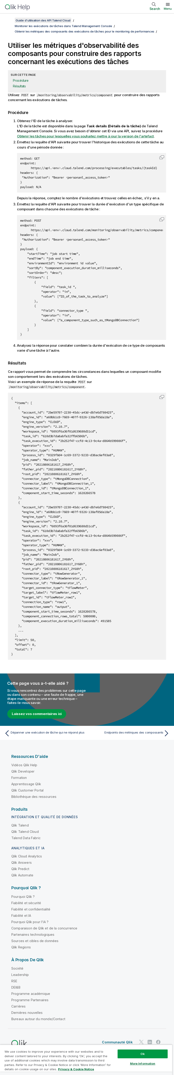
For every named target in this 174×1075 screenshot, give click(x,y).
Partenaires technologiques (32, 934)
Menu (168, 8)
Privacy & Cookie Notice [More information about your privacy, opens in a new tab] (76, 1069)
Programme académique (30, 994)
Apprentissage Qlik (26, 784)
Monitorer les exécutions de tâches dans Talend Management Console (63, 26)
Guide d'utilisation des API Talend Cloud (43, 20)
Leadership (20, 975)
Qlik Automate (22, 875)
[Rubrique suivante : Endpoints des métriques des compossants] (130, 733)
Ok (142, 1054)
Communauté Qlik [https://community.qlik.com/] (117, 1042)
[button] (161, 157)
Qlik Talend (20, 825)
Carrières (18, 1006)
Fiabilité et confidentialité (30, 909)
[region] (86, 1060)
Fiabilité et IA (21, 915)
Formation (19, 778)
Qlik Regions (21, 947)
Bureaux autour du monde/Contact (38, 1019)
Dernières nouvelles (27, 1013)
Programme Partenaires (29, 1000)
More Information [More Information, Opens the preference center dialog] (142, 1063)
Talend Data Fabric (26, 838)
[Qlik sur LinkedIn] (149, 1041)
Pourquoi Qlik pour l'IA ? (29, 922)
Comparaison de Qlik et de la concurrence (44, 928)
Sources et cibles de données (34, 941)
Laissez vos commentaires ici (37, 714)
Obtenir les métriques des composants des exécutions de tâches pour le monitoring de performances (84, 31)
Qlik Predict (20, 869)
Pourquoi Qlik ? (23, 897)
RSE (14, 981)
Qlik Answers (21, 862)
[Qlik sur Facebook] (158, 1041)
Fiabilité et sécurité (26, 903)
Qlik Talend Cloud (25, 832)
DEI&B (15, 987)
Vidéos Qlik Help (24, 765)
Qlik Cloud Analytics (26, 856)
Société (17, 968)
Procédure (21, 80)
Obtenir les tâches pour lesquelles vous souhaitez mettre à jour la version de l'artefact (85, 136)
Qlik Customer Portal (27, 790)
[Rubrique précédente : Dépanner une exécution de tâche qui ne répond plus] (44, 733)
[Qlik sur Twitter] (141, 1041)
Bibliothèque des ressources (33, 797)
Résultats (19, 86)
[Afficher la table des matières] (9, 20)
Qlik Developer (22, 771)
